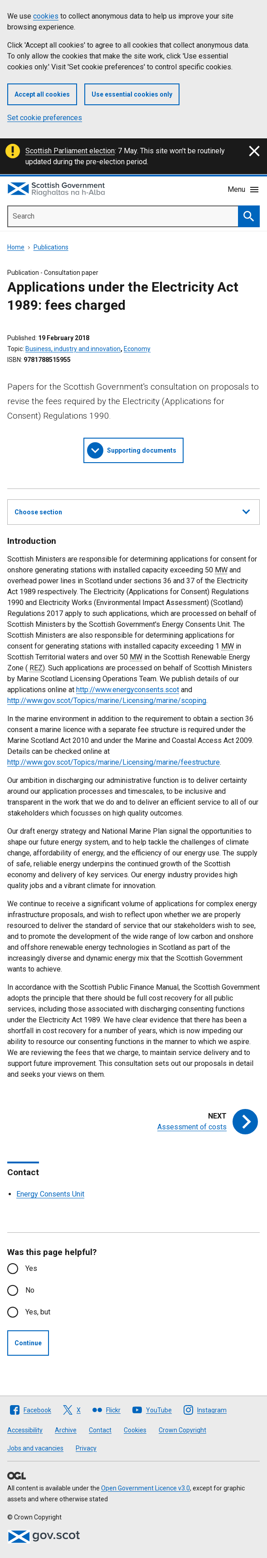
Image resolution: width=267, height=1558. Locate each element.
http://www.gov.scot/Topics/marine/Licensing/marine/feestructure (113, 762)
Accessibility (25, 1430)
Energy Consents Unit (50, 1194)
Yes (31, 1268)
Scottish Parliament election (70, 151)
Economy (137, 348)
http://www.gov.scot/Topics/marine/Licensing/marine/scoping (106, 700)
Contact (100, 1430)
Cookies (135, 1430)
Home (15, 247)
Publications (51, 247)
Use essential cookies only (132, 94)
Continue (28, 1343)
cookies (45, 16)
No (29, 1290)
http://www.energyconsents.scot (127, 689)
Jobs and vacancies (35, 1448)
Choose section (132, 510)
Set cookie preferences (44, 117)
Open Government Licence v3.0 (145, 1488)
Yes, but (37, 1312)
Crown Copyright (182, 1430)
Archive (66, 1430)
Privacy (86, 1448)
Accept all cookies (42, 94)
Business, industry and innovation (73, 348)
